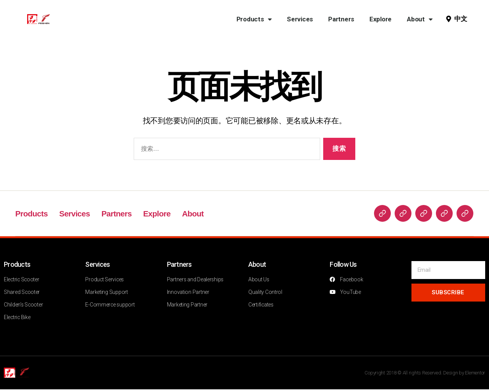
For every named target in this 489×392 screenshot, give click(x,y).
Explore (380, 19)
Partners (341, 19)
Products (254, 19)
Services (300, 19)
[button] (461, 19)
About (419, 19)
